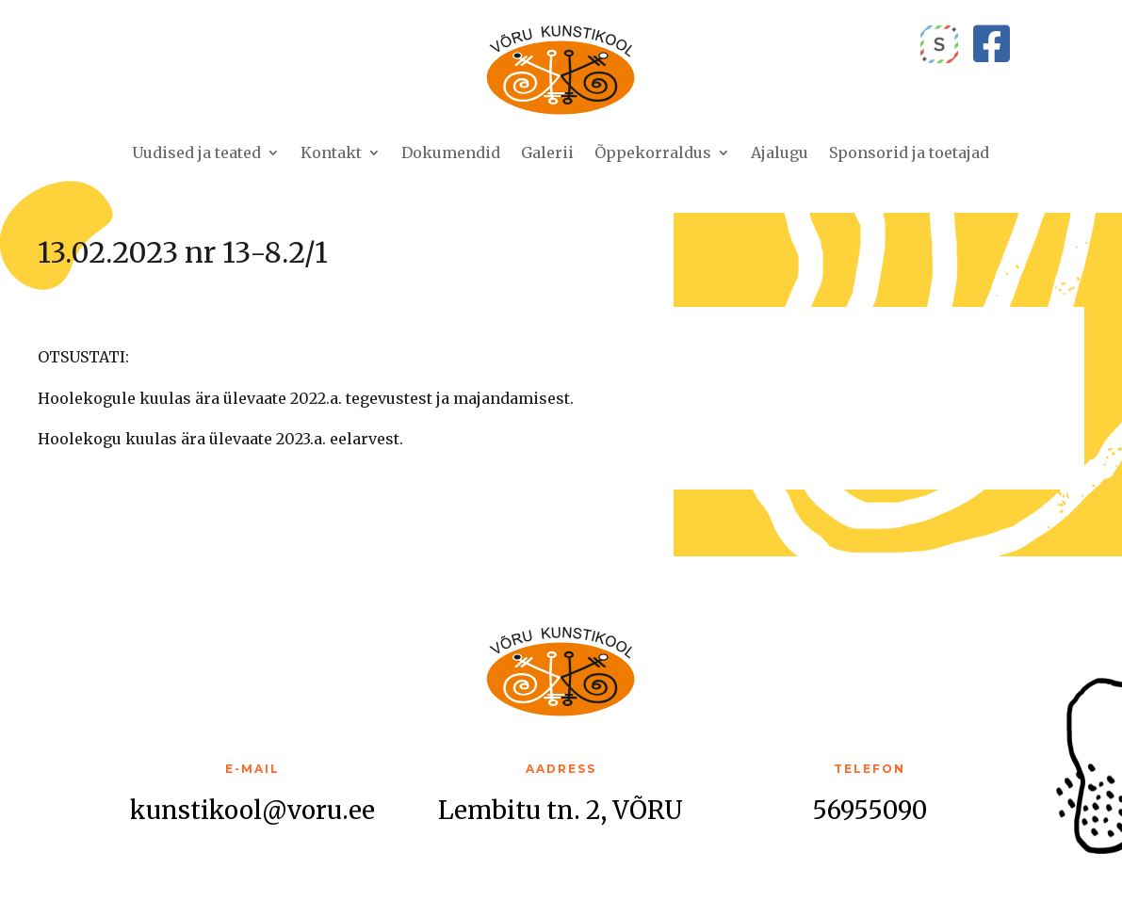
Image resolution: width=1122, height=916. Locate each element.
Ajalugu (779, 152)
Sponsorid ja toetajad (909, 152)
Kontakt (331, 152)
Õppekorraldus (652, 152)
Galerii (547, 152)
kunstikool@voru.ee (252, 810)
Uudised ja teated (196, 152)
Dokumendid (450, 152)
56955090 (869, 810)
